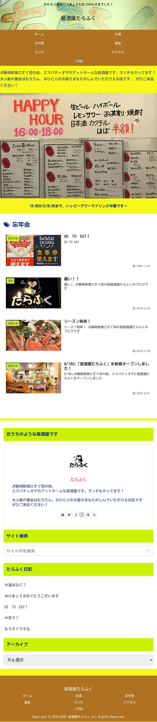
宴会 (27, 702)
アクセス (129, 702)
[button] (149, 551)
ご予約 (78, 709)
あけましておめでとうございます (32, 596)
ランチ (78, 702)
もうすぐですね (17, 629)
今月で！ (12, 618)
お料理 (129, 696)
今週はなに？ (15, 585)
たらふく (78, 480)
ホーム (27, 696)
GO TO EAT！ (17, 607)
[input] (78, 551)
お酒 (78, 696)
